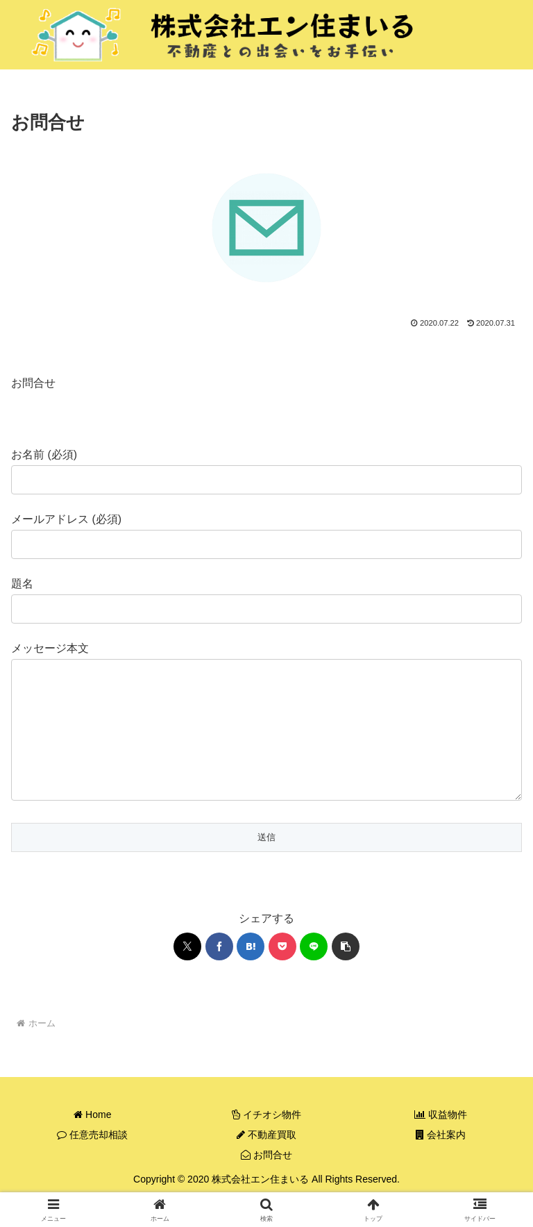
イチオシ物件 (266, 1142)
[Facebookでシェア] (219, 974)
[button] (345, 974)
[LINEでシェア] (314, 974)
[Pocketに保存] (282, 974)
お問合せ (266, 1182)
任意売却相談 (92, 1162)
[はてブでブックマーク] (250, 974)
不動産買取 (266, 1162)
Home (92, 1142)
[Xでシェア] (187, 974)
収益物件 (440, 1142)
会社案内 (441, 1162)
